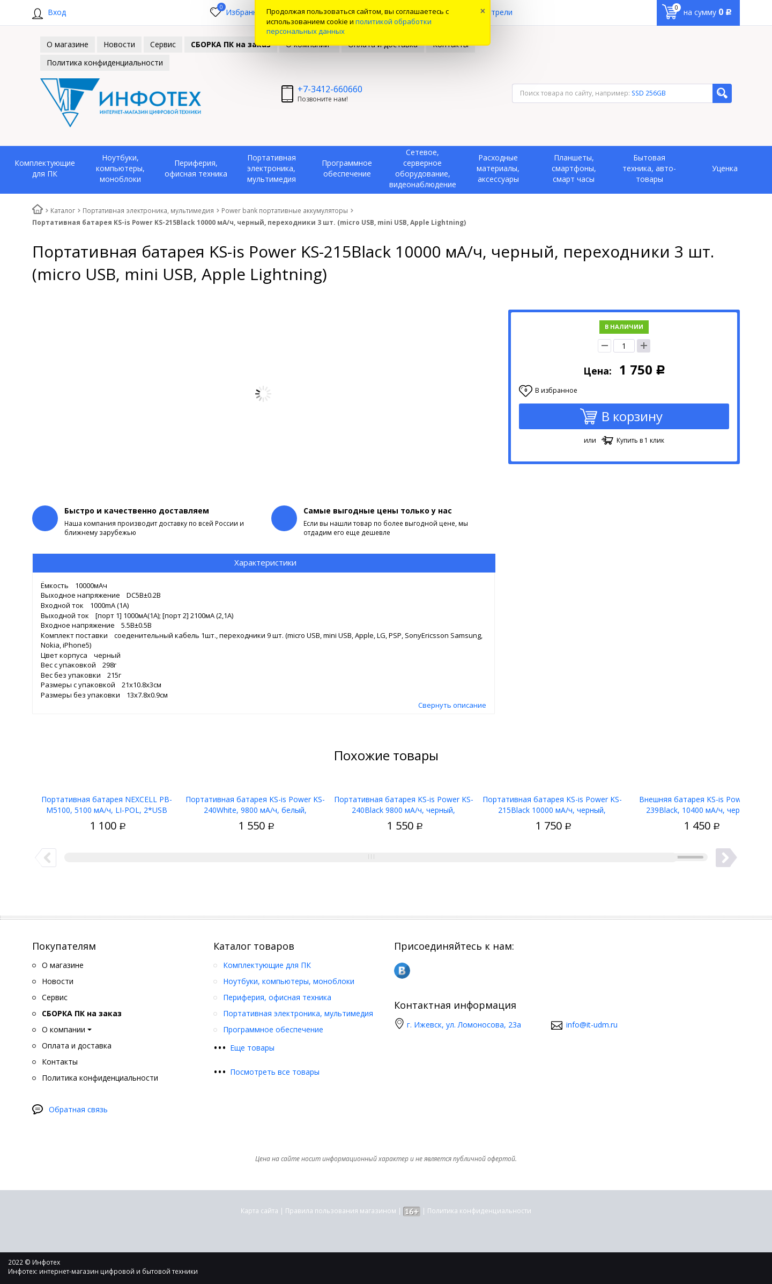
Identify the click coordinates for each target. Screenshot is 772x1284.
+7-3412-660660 (330, 89)
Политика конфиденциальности (479, 1210)
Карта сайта (259, 1210)
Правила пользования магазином (340, 1210)
